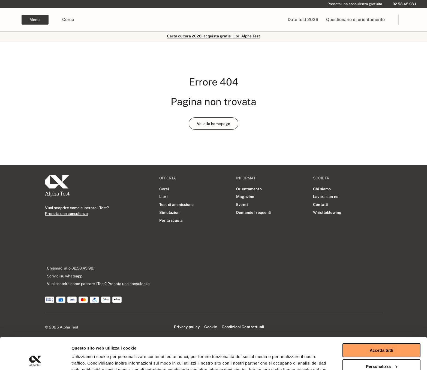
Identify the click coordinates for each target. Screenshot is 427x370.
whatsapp (73, 276)
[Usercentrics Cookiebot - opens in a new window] (35, 359)
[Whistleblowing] (327, 212)
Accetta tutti (381, 318)
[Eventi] (242, 204)
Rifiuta (381, 350)
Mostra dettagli (86, 359)
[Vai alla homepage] (213, 123)
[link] (415, 19)
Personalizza (381, 334)
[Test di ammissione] (176, 204)
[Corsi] (164, 189)
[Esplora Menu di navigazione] (35, 20)
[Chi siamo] (322, 189)
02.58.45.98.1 (83, 268)
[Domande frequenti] (253, 212)
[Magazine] (245, 197)
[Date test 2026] (303, 19)
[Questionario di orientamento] (355, 19)
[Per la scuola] (171, 220)
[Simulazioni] (170, 212)
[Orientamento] (249, 189)
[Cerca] (68, 19)
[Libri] (163, 197)
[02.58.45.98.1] (403, 4)
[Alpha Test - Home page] (11, 19)
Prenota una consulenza (128, 283)
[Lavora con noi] (326, 197)
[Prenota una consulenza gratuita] (353, 4)
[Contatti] (320, 204)
